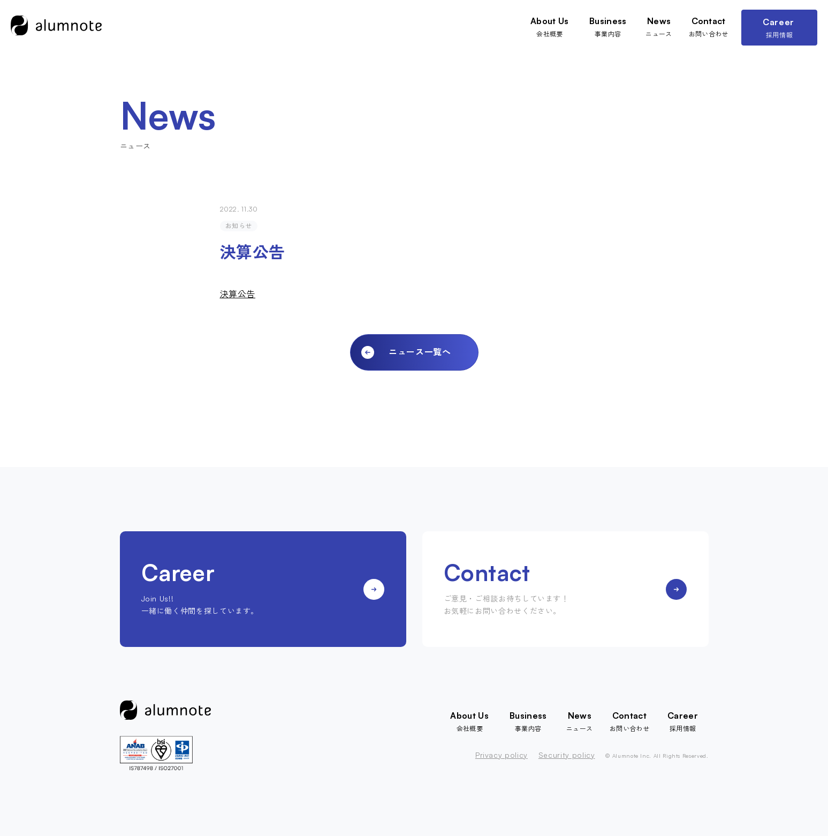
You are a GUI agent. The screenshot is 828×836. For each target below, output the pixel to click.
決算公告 (238, 294)
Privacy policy (501, 755)
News (658, 21)
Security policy (566, 755)
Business (606, 21)
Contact (709, 21)
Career (779, 22)
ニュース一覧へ (420, 352)
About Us (547, 21)
